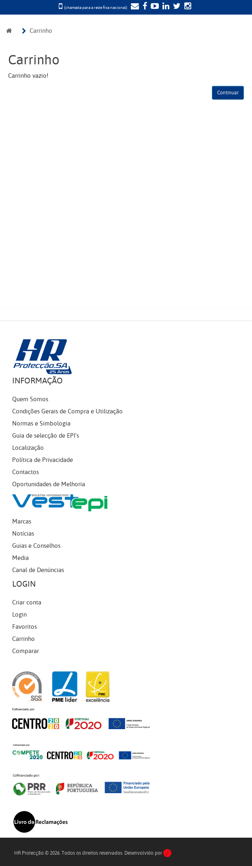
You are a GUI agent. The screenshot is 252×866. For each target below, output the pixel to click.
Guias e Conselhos (36, 545)
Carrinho (41, 31)
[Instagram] (186, 7)
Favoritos (24, 626)
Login (19, 614)
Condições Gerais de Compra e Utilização (67, 411)
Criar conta (26, 602)
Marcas (21, 521)
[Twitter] (176, 7)
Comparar (25, 651)
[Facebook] (144, 7)
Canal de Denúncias (38, 570)
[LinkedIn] (164, 7)
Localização (28, 447)
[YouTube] (154, 7)
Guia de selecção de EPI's (45, 435)
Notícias (23, 533)
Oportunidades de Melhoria (48, 484)
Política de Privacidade (42, 459)
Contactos (25, 472)
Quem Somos (30, 399)
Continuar (228, 92)
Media (20, 557)
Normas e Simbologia (41, 423)
